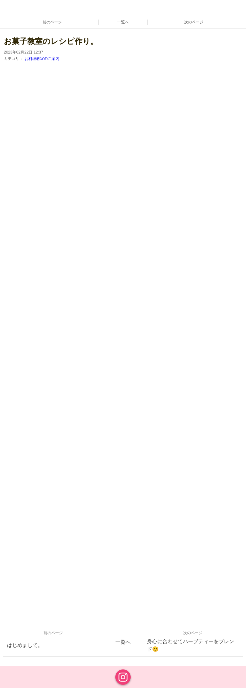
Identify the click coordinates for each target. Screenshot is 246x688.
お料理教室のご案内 (42, 58)
